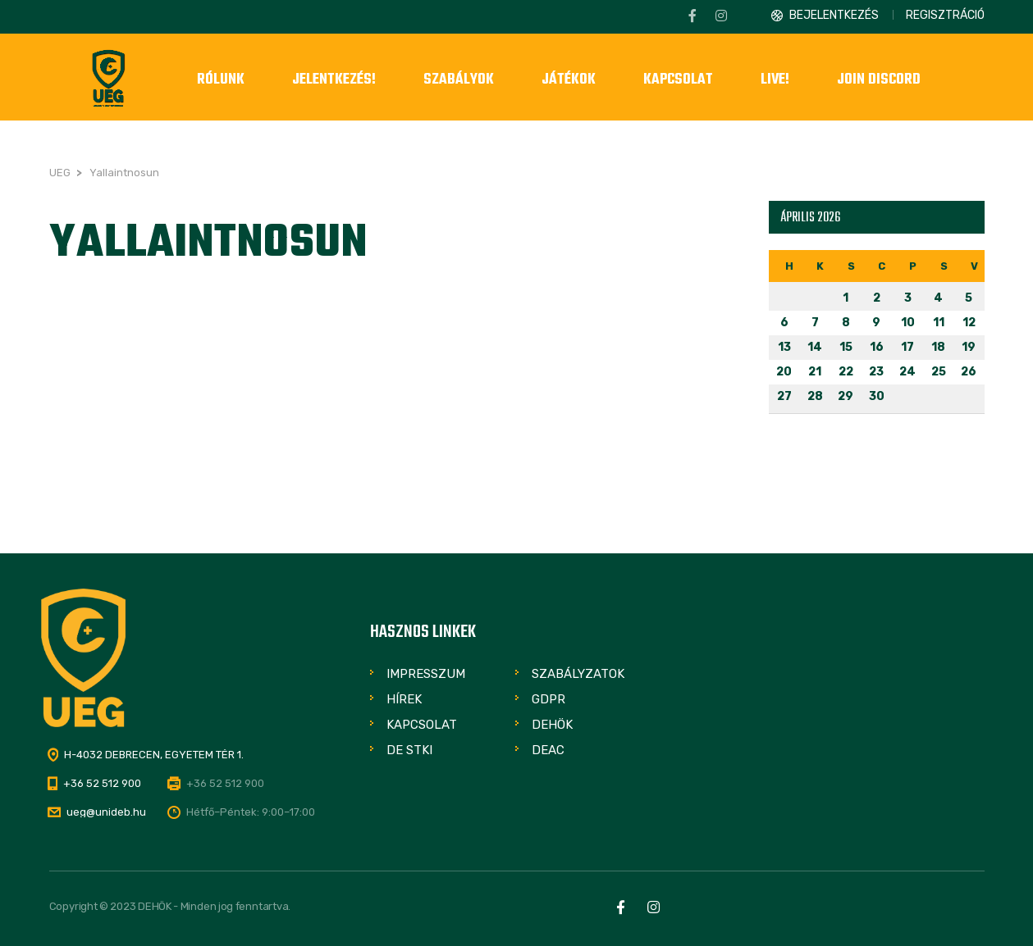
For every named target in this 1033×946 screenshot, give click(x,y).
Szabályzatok (578, 673)
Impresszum (425, 673)
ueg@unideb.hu (106, 812)
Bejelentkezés (834, 15)
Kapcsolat (421, 724)
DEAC (548, 750)
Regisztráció (945, 15)
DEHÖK (552, 724)
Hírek (404, 699)
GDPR (548, 699)
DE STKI (409, 750)
